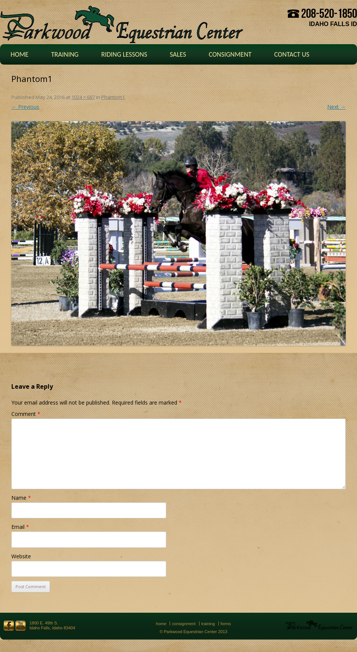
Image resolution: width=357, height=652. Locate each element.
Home (19, 54)
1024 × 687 (83, 97)
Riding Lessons (124, 54)
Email (20, 526)
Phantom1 (113, 97)
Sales (178, 54)
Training (65, 54)
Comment (25, 413)
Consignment (230, 54)
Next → (336, 106)
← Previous (25, 106)
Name (21, 497)
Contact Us (291, 54)
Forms (226, 623)
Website (21, 556)
